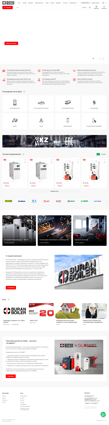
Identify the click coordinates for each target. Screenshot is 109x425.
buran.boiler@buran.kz (90, 398)
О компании (11, 287)
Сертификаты (23, 404)
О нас (21, 393)
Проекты (22, 398)
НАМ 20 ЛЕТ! (34, 320)
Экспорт (22, 400)
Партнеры (4, 400)
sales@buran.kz (88, 399)
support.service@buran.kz (90, 400)
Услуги (4, 402)
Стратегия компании (25, 406)
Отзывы (22, 402)
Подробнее (11, 376)
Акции (3, 398)
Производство (23, 396)
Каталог (4, 396)
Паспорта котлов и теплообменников (24, 409)
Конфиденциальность (101, 420)
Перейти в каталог (11, 43)
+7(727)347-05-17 (85, 3)
